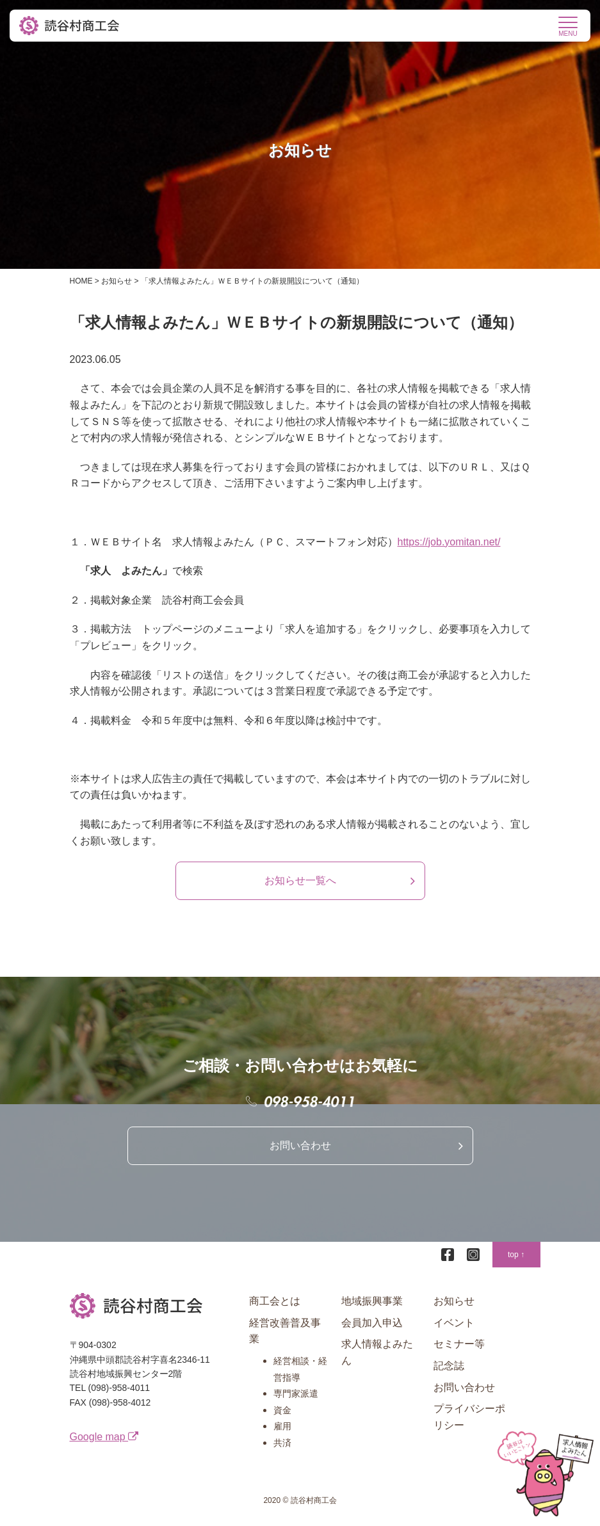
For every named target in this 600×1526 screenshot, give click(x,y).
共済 (282, 1443)
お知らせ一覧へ (300, 880)
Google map (104, 1436)
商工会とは (274, 1301)
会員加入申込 (372, 1322)
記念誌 (449, 1365)
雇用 (282, 1426)
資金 (282, 1410)
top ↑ (516, 1254)
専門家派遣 (295, 1393)
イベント (454, 1322)
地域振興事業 (372, 1301)
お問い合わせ (300, 1145)
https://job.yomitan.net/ (449, 541)
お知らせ (454, 1301)
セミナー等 (459, 1343)
